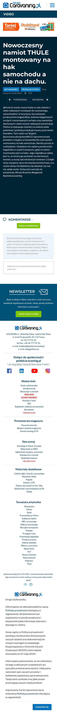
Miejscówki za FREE (29, 449)
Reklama (29, 394)
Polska (29, 509)
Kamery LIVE (29, 482)
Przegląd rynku (29, 533)
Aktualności (29, 506)
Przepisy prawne (29, 539)
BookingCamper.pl (29, 458)
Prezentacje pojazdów (29, 536)
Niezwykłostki (29, 558)
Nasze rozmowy (29, 554)
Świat (29, 512)
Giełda (29, 491)
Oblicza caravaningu (29, 524)
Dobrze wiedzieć (29, 542)
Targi (29, 564)
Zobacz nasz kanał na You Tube (29, 485)
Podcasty (29, 561)
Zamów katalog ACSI (29, 431)
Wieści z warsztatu (29, 545)
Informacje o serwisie (29, 391)
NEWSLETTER (22, 291)
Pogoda (29, 479)
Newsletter (29, 409)
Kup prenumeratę (29, 425)
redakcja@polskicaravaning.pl (32, 346)
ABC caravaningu (29, 521)
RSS (29, 403)
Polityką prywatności (28, 693)
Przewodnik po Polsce (29, 515)
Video (8, 14)
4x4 (29, 551)
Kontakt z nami (29, 400)
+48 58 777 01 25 (32, 343)
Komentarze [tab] (18, 220)
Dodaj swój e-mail (29, 314)
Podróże (29, 530)
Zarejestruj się (29, 388)
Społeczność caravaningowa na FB (29, 488)
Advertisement (29, 397)
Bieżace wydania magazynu (29, 428)
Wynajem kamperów (29, 527)
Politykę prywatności (16, 610)
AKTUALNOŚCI (11, 89)
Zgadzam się (42, 707)
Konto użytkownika (29, 385)
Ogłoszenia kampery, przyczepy (29, 452)
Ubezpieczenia (29, 412)
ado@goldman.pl (32, 349)
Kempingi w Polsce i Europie (29, 446)
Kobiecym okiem (29, 518)
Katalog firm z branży (29, 455)
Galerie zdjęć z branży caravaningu (29, 473)
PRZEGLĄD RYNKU (30, 89)
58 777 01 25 (30, 340)
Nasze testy (29, 548)
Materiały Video (29, 476)
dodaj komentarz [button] (28, 226)
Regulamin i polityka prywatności (29, 406)
